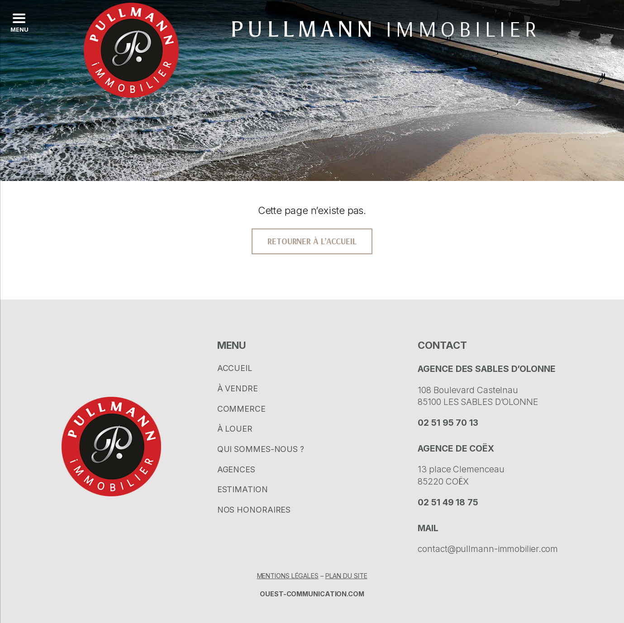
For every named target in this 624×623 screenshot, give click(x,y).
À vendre (237, 388)
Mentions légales (288, 576)
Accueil (234, 368)
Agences (236, 469)
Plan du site (346, 576)
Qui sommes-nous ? (260, 449)
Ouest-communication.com (312, 594)
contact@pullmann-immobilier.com (488, 548)
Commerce (241, 409)
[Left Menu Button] (19, 22)
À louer (234, 428)
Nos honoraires (254, 509)
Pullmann (385, 29)
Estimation (242, 489)
